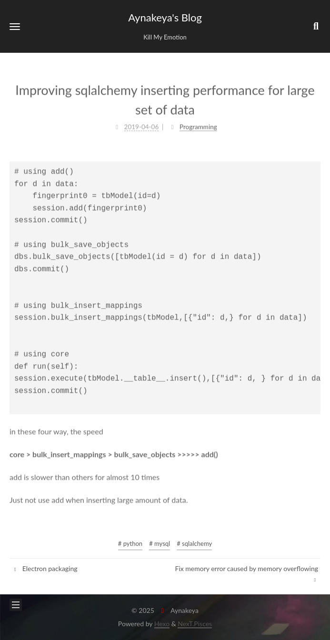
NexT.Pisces (195, 624)
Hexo (162, 624)
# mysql (159, 543)
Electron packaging (45, 568)
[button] (15, 26)
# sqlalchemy (194, 543)
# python (130, 543)
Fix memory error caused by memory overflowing (247, 573)
